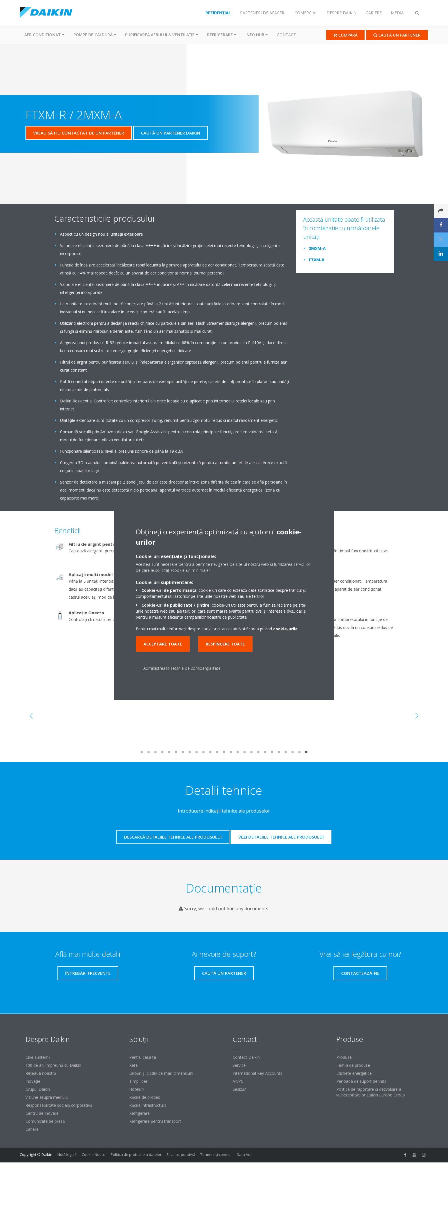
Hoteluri (136, 1089)
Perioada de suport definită (361, 1081)
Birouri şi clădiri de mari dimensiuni (161, 1073)
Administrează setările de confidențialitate (182, 668)
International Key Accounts (257, 1073)
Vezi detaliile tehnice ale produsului (281, 837)
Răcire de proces (144, 1097)
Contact (286, 34)
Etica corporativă (181, 1154)
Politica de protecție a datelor (136, 1154)
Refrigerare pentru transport (155, 1121)
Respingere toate (225, 644)
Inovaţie (32, 1081)
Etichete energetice (354, 1073)
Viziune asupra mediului (47, 1097)
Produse (344, 1057)
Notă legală (67, 1154)
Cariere (32, 1129)
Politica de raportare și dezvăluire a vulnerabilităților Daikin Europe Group (370, 1092)
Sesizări (240, 1089)
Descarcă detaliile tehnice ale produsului (173, 837)
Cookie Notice (93, 1154)
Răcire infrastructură (148, 1105)
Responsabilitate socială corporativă (58, 1105)
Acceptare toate (162, 644)
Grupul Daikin (37, 1089)
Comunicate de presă (45, 1121)
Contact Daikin (246, 1057)
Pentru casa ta (142, 1057)
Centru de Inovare (42, 1113)
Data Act (244, 1154)
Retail (134, 1065)
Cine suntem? (37, 1057)
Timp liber (138, 1081)
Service (239, 1065)
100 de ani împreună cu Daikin (53, 1065)
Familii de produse (353, 1065)
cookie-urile (285, 628)
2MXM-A (317, 248)
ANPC (238, 1081)
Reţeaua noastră (40, 1073)
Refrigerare (139, 1113)
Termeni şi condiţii (215, 1154)
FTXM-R (316, 259)
